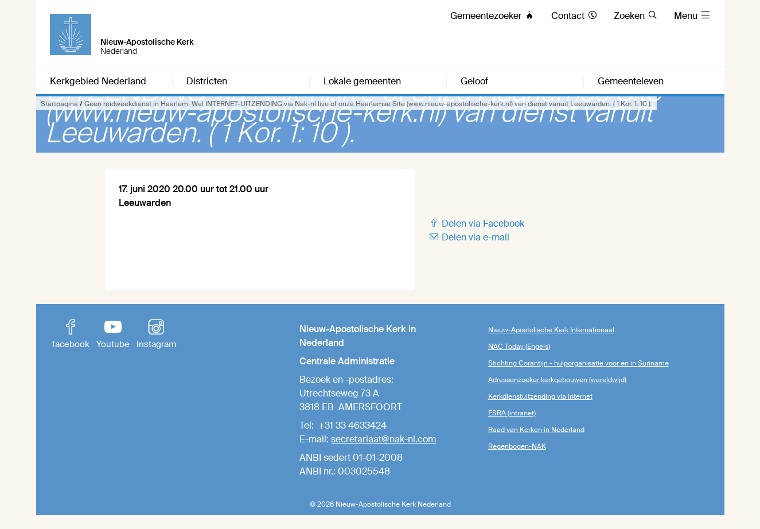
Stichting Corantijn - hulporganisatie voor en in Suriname (578, 363)
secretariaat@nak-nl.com (383, 439)
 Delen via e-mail (468, 237)
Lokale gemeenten (362, 81)
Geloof (474, 81)
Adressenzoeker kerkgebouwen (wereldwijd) (557, 379)
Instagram (156, 335)
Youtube (113, 335)
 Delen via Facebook (476, 223)
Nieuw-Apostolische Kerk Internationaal (551, 329)
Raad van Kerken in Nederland (536, 429)
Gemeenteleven (631, 81)
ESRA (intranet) (512, 413)
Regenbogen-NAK (517, 446)
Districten (206, 81)
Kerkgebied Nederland (98, 81)
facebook (70, 335)
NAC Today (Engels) (519, 346)
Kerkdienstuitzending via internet (540, 396)
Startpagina (59, 103)
